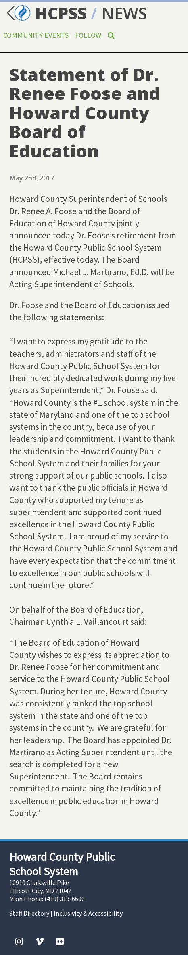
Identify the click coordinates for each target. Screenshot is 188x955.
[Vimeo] (39, 941)
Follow (88, 35)
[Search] (111, 35)
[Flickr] (60, 941)
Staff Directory (29, 913)
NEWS (124, 13)
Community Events (36, 35)
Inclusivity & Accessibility (88, 913)
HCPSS (45, 13)
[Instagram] (19, 941)
